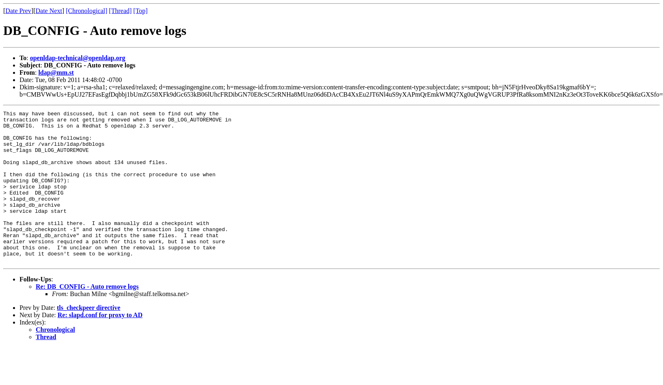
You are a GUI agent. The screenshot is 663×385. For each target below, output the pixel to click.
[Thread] (120, 10)
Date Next (49, 10)
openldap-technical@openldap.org (77, 57)
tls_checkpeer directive (88, 338)
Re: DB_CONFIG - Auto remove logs (87, 317)
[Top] (140, 10)
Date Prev (18, 10)
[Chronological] (86, 10)
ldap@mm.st (55, 72)
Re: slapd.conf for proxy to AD (100, 345)
